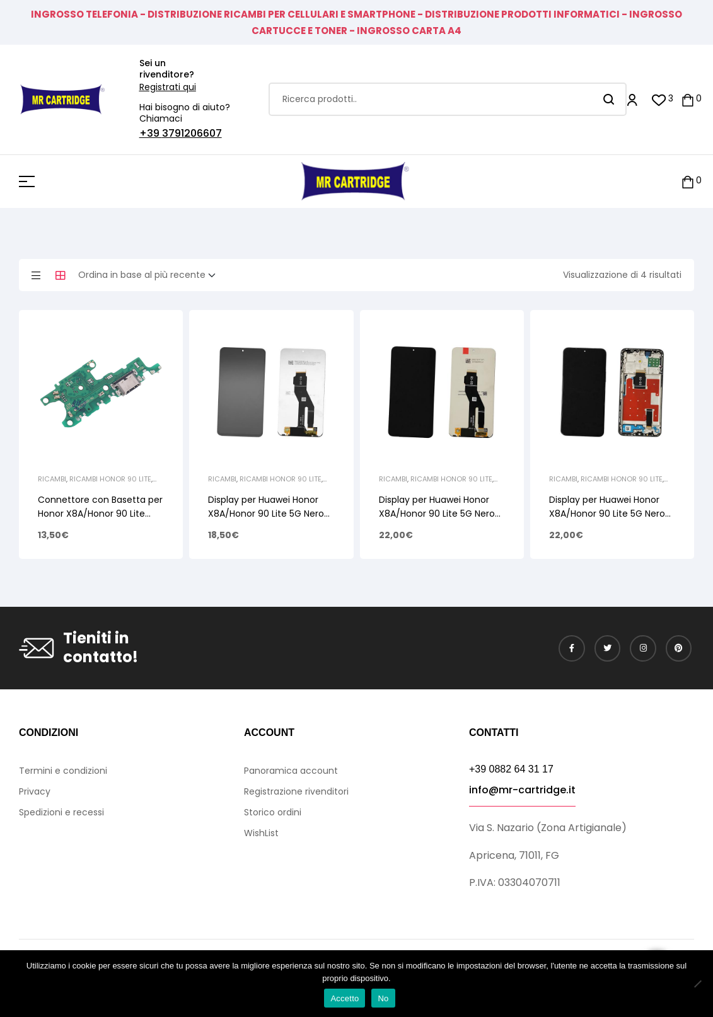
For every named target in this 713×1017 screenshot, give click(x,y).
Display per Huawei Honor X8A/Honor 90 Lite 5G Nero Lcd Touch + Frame (607, 513)
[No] (697, 983)
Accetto (344, 998)
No (383, 998)
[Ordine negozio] (150, 275)
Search (609, 99)
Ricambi (52, 479)
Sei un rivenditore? (166, 69)
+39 (150, 133)
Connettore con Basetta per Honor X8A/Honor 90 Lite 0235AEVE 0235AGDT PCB (100, 513)
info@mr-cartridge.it (522, 790)
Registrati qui (167, 87)
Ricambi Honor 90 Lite (110, 479)
